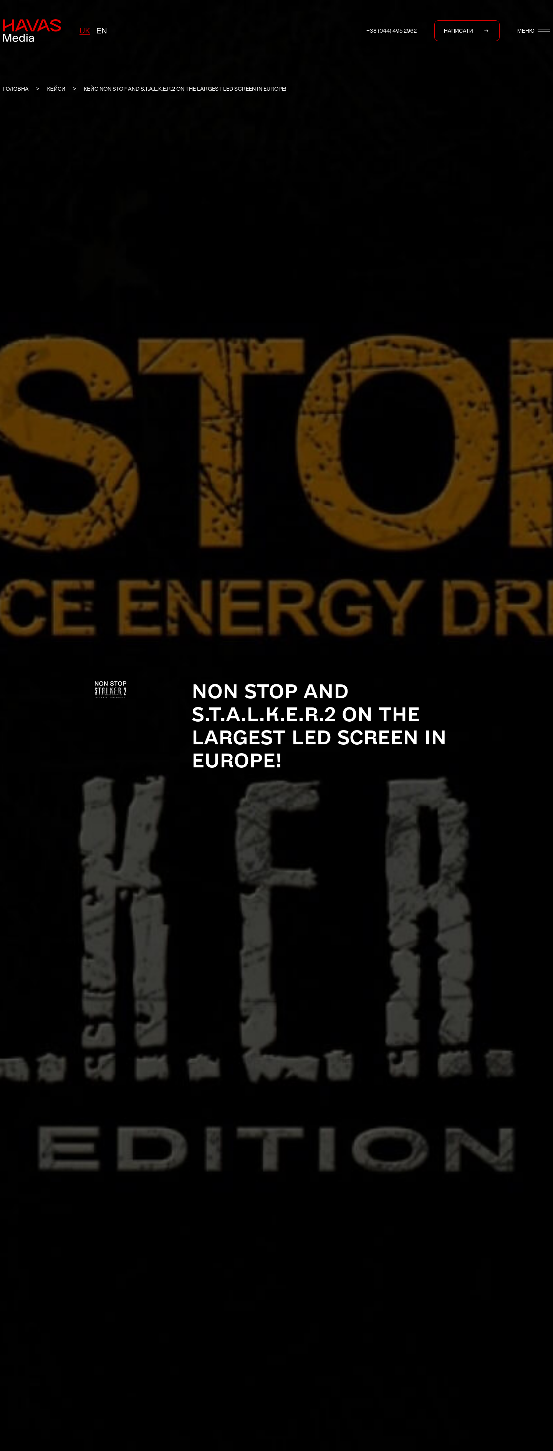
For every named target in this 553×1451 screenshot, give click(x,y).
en (101, 31)
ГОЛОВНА (15, 88)
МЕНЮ (533, 30)
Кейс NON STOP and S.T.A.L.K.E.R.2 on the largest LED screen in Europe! (185, 88)
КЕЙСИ (56, 88)
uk (84, 31)
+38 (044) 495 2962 (391, 30)
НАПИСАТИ (467, 31)
